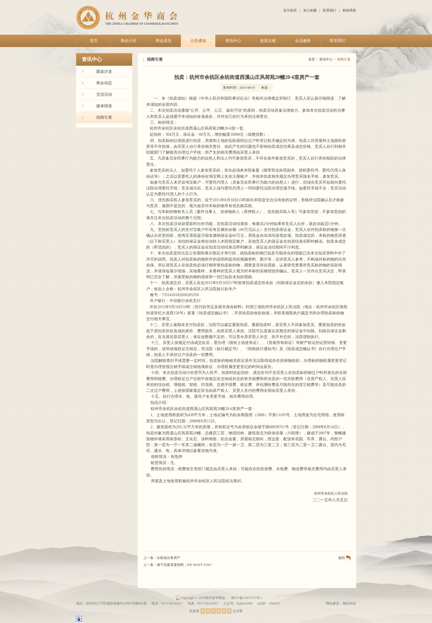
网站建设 (332, 603)
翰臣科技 (349, 603)
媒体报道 (104, 106)
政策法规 (268, 41)
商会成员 (163, 41)
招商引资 (104, 117)
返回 (341, 558)
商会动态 (104, 83)
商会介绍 (128, 41)
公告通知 (198, 41)
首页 (94, 41)
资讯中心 (233, 41)
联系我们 (329, 10)
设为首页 (290, 10)
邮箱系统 (349, 10)
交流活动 (104, 94)
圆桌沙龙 (104, 71)
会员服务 (303, 41)
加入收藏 (310, 10)
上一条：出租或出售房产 (161, 558)
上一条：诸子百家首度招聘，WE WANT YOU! (177, 565)
